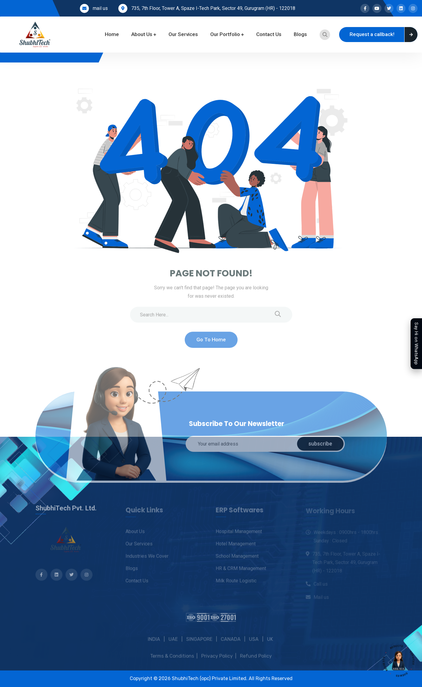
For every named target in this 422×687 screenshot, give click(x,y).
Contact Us (268, 34)
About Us (141, 34)
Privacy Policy (217, 661)
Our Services (183, 34)
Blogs (300, 34)
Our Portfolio (225, 34)
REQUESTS (386, 666)
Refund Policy (256, 661)
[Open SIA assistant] (398, 660)
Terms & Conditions (172, 661)
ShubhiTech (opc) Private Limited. (210, 678)
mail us (100, 8)
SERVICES (411, 655)
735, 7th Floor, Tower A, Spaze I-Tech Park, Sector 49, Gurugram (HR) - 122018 (213, 8)
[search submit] (278, 317)
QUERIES (404, 673)
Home (112, 34)
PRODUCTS (394, 642)
